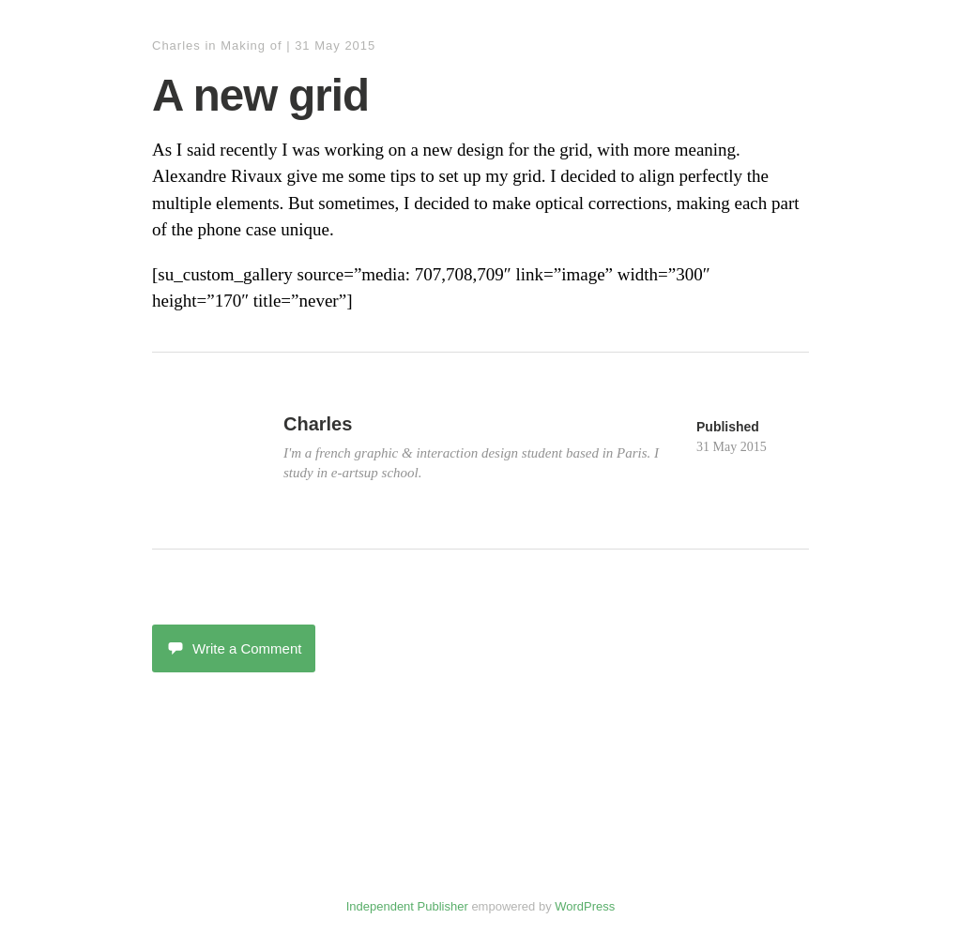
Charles (176, 45)
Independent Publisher (407, 906)
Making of (251, 45)
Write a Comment (233, 648)
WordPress (585, 906)
